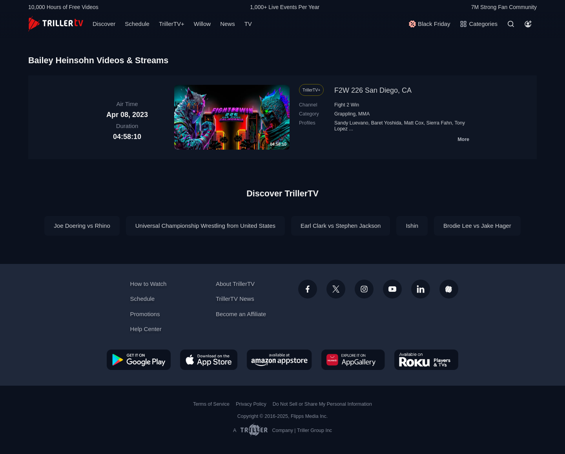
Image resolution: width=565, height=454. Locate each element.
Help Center (146, 329)
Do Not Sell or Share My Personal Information (322, 404)
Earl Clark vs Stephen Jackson (341, 225)
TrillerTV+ (171, 23)
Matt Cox (414, 123)
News (227, 23)
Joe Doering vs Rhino (82, 225)
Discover (104, 23)
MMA (364, 114)
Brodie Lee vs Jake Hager (477, 225)
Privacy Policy (251, 404)
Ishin (412, 225)
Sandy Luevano (351, 123)
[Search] (510, 24)
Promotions (145, 314)
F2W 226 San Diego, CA (373, 90)
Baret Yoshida (386, 123)
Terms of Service (211, 404)
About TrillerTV (235, 283)
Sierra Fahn (439, 123)
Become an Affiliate (241, 314)
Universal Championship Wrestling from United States (205, 225)
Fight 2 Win (346, 105)
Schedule (137, 23)
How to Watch (148, 283)
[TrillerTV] (55, 23)
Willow (202, 23)
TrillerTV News (235, 298)
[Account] (528, 24)
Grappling (344, 114)
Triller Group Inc (314, 430)
